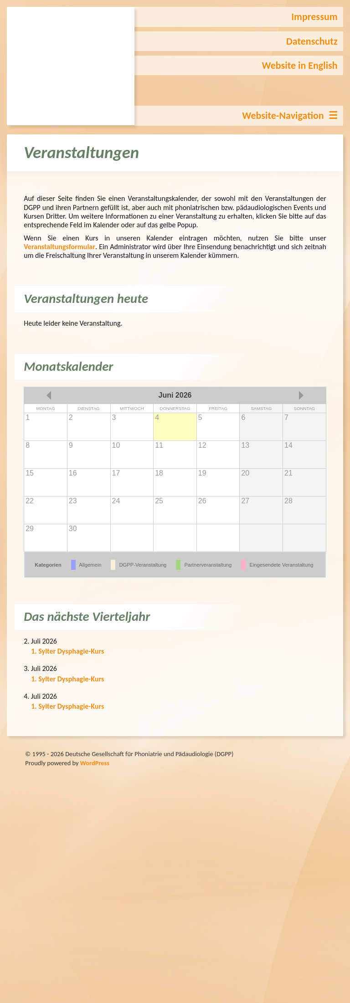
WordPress (94, 763)
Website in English (300, 65)
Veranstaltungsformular (59, 246)
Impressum (314, 16)
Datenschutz (312, 41)
